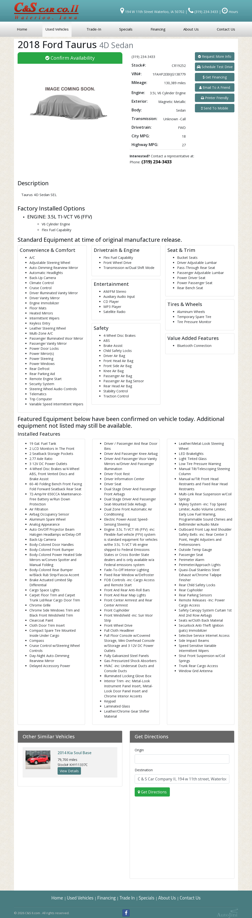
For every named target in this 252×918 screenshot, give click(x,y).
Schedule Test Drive (215, 66)
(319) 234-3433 (156, 162)
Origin (139, 750)
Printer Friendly (214, 98)
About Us (167, 897)
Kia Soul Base (75, 752)
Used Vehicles (80, 897)
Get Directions (152, 792)
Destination (144, 770)
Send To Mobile (214, 108)
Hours (230, 11)
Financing (106, 897)
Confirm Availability (70, 58)
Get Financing (215, 77)
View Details (69, 771)
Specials (146, 897)
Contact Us (190, 897)
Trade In (127, 897)
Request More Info (214, 56)
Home (57, 897)
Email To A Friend (214, 87)
